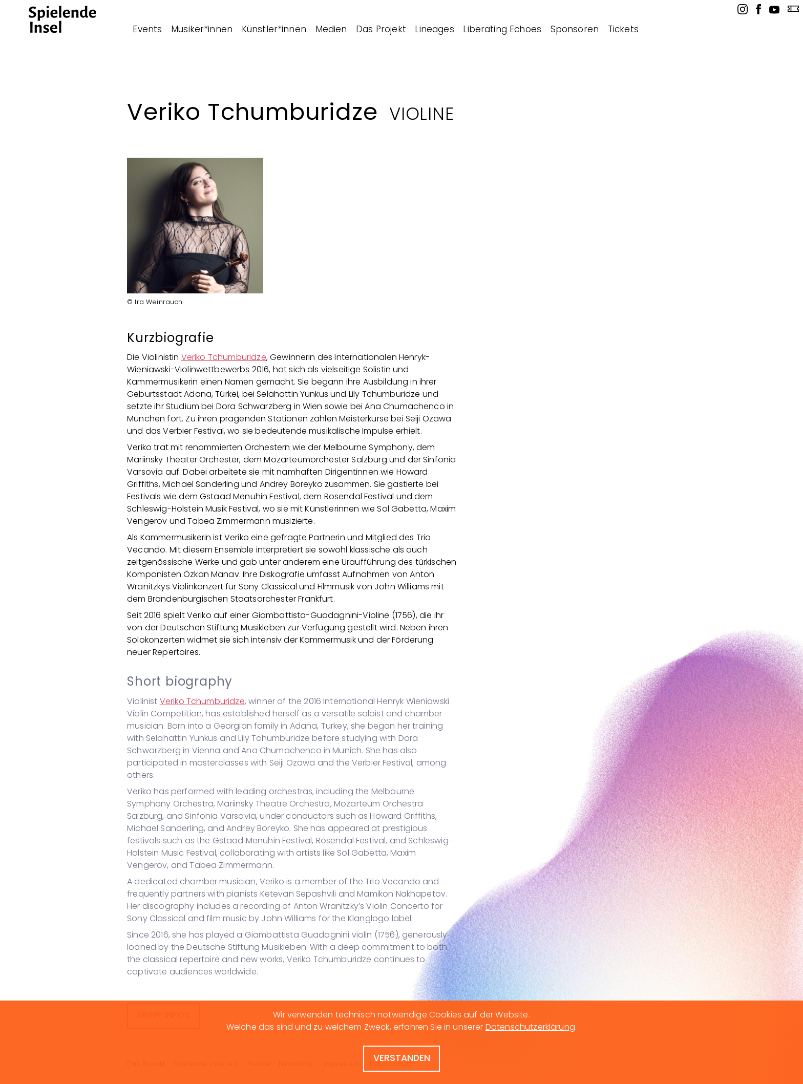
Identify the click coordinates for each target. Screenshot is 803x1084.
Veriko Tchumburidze (223, 357)
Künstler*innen (274, 29)
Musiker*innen (202, 29)
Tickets (623, 29)
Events (147, 29)
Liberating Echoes (502, 29)
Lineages (434, 29)
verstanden (401, 1058)
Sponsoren (575, 29)
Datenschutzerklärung (530, 1027)
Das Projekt (381, 29)
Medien (331, 29)
